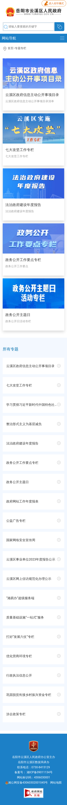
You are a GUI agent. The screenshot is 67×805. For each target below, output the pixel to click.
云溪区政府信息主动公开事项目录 (32, 95)
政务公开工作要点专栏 (23, 260)
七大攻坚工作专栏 (19, 150)
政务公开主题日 (17, 315)
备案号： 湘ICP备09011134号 (33, 772)
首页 (10, 48)
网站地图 (56, 782)
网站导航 (9, 38)
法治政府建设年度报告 (23, 205)
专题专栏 (20, 48)
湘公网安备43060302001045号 (26, 782)
